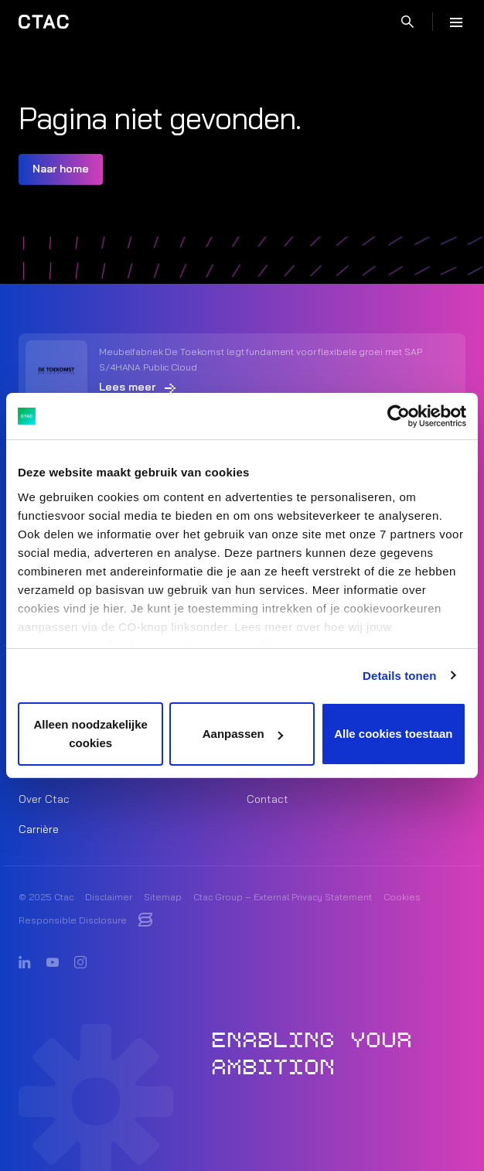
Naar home (60, 169)
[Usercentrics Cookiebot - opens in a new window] (398, 416)
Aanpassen (243, 733)
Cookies (402, 897)
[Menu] (456, 21)
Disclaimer (108, 897)
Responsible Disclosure (73, 920)
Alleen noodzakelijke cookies (90, 733)
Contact (267, 799)
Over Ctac (44, 799)
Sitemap (163, 897)
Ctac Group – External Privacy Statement (282, 897)
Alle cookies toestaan (393, 733)
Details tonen (399, 675)
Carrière (39, 829)
